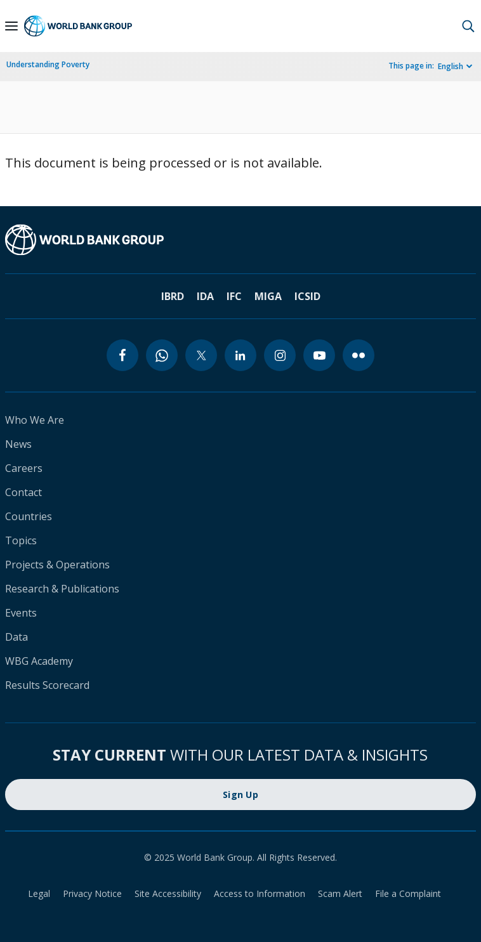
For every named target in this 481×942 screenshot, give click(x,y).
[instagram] (280, 355)
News (18, 444)
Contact (23, 492)
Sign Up (240, 794)
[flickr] (358, 355)
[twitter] (201, 355)
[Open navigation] (11, 26)
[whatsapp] (162, 355)
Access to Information (259, 893)
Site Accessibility (168, 893)
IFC (234, 296)
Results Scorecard (47, 685)
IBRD (172, 296)
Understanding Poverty (47, 64)
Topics (21, 540)
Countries (28, 516)
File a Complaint (408, 893)
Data (16, 637)
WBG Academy (39, 661)
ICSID (307, 296)
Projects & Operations (57, 565)
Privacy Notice (92, 893)
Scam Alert (340, 893)
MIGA (268, 296)
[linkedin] (240, 355)
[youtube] (319, 355)
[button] (468, 26)
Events (21, 613)
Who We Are (34, 420)
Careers (24, 468)
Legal (39, 893)
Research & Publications (62, 589)
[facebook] (122, 355)
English (450, 66)
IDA (205, 296)
